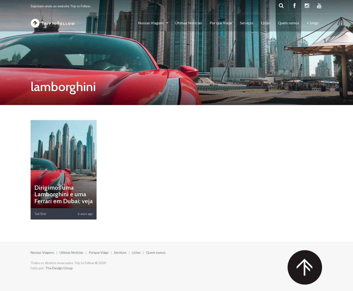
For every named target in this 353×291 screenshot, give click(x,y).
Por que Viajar (221, 23)
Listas (265, 23)
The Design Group (59, 268)
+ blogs (313, 23)
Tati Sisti (40, 214)
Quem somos (288, 23)
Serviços (246, 23)
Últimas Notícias (188, 23)
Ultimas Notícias (71, 252)
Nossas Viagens (151, 23)
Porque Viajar (99, 252)
